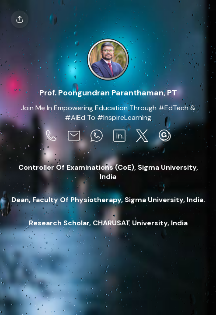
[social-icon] (51, 137)
